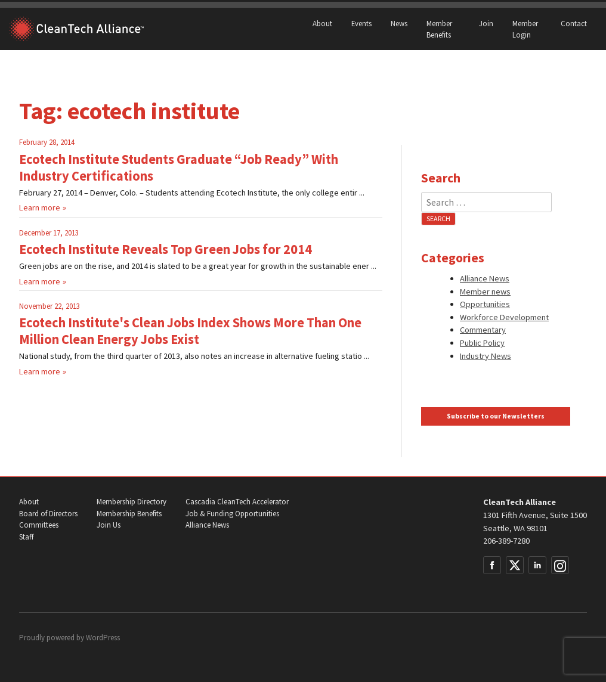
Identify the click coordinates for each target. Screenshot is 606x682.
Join (486, 23)
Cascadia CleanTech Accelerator (237, 502)
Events (361, 23)
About (322, 23)
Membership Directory (131, 502)
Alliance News (484, 278)
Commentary (483, 329)
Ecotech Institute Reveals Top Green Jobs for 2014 (165, 249)
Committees (38, 525)
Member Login (525, 28)
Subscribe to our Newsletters (496, 416)
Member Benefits (439, 28)
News (399, 23)
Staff (26, 537)
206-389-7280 (506, 540)
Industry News (485, 356)
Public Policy (482, 342)
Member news (485, 291)
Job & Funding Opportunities (232, 514)
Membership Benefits (129, 514)
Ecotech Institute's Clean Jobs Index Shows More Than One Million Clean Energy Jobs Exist (190, 331)
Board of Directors (48, 514)
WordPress (103, 638)
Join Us (108, 525)
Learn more (39, 207)
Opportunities (485, 304)
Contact (574, 23)
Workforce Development (504, 317)
